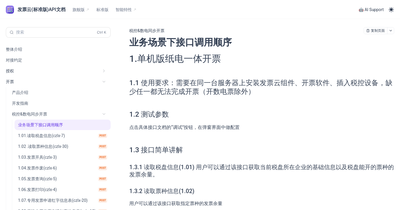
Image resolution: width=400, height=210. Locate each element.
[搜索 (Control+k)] (58, 32)
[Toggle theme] (391, 9)
